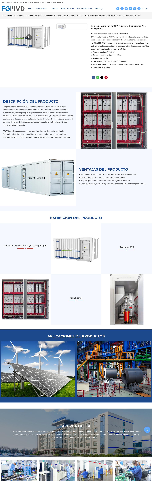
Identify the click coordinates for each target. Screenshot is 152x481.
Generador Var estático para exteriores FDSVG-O (63, 16)
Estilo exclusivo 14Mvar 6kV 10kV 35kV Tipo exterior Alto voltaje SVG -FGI (113, 16)
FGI (3, 16)
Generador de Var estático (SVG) (30, 16)
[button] (101, 9)
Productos (11, 16)
